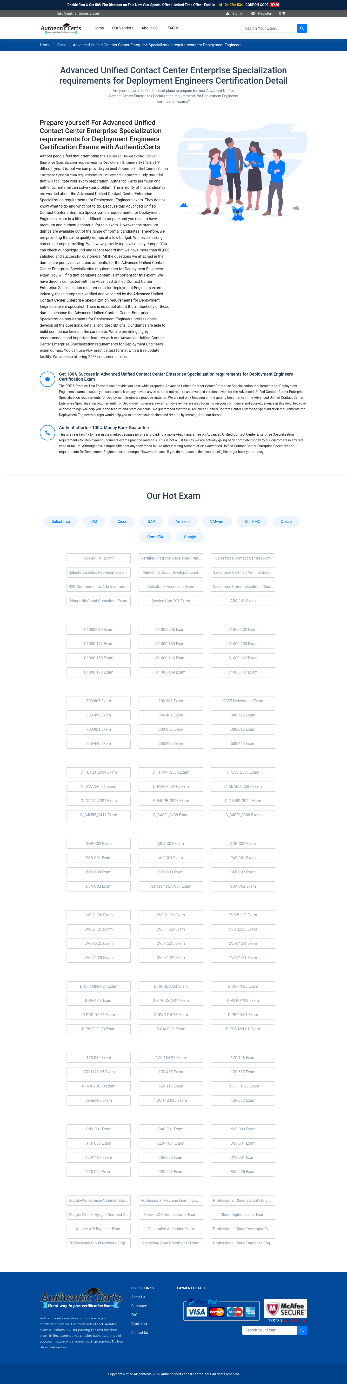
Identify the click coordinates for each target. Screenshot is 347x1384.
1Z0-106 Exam (243, 1057)
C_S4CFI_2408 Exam (171, 815)
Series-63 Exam (98, 1100)
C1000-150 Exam (98, 658)
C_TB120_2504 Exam (98, 772)
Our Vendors (122, 28)
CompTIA (155, 537)
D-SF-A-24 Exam (98, 1000)
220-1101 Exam (170, 1143)
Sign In (234, 13)
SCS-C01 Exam (99, 858)
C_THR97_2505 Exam (170, 772)
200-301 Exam (171, 701)
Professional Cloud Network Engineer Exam (100, 1243)
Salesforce (61, 521)
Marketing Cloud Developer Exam (170, 572)
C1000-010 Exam (98, 629)
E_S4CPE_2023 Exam (171, 800)
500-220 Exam (171, 743)
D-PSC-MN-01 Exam (243, 1029)
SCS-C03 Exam (171, 872)
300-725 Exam (243, 715)
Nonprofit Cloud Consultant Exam (98, 601)
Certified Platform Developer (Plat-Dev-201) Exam (172, 558)
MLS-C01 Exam (171, 843)
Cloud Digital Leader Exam (243, 1214)
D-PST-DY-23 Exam (243, 1000)
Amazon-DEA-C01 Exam (170, 886)
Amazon (182, 521)
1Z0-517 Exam (243, 1072)
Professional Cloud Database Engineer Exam (244, 1243)
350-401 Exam (171, 715)
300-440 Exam (98, 743)
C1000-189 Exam (171, 672)
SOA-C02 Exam (243, 886)
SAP (151, 521)
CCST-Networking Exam (243, 701)
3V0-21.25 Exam (99, 929)
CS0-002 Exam (170, 1171)
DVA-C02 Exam (99, 886)
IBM (93, 521)
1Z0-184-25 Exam (171, 1057)
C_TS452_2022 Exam (243, 800)
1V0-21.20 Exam (99, 915)
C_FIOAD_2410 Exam (171, 786)
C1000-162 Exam (243, 658)
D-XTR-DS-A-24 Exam (171, 1000)
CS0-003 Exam (170, 1157)
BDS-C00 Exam (99, 872)
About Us (138, 1297)
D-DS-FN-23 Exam (243, 986)
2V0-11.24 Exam (171, 929)
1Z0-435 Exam (171, 1072)
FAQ (134, 1315)
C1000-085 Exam (171, 629)
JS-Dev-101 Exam (99, 558)
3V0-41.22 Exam (171, 957)
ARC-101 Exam (243, 601)
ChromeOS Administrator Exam (170, 1214)
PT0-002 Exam (98, 1171)
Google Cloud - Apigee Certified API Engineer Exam (100, 1214)
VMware (217, 521)
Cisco (62, 45)
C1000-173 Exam (98, 672)
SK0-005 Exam (243, 1171)
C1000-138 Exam (243, 643)
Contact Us (139, 1333)
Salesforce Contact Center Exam (243, 558)
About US (150, 28)
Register (261, 13)
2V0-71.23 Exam (99, 957)
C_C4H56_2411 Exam (98, 815)
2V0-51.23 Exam (243, 915)
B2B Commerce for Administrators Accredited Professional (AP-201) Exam (100, 586)
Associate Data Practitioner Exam (171, 1243)
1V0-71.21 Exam (243, 957)
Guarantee (139, 1306)
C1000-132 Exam (243, 629)
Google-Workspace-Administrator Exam (100, 1200)
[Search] (269, 28)
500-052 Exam (171, 729)
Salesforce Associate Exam (170, 586)
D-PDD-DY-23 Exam (98, 1015)
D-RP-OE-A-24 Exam (171, 986)
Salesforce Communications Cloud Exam (244, 586)
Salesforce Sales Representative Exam (100, 572)
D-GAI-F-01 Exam (170, 1029)
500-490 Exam (98, 715)
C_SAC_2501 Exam (243, 772)
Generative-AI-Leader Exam (171, 1229)
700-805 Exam (98, 701)
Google (190, 537)
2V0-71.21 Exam (243, 943)
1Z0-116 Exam (171, 1086)
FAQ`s (173, 28)
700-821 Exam (98, 729)
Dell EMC (252, 521)
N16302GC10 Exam (98, 1086)
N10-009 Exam (243, 1129)
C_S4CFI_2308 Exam (243, 815)
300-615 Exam (243, 729)
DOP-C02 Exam (99, 843)
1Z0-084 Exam (98, 1057)
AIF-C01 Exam (171, 858)
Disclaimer (139, 1324)
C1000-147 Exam (243, 672)
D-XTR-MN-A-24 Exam (98, 986)
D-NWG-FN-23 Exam (171, 1015)
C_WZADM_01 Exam (98, 786)
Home (98, 28)
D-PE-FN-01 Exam (243, 1015)
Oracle (286, 521)
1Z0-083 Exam (243, 1100)
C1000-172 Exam (98, 643)
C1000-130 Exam (171, 643)
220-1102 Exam (98, 1157)
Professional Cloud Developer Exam (243, 1229)
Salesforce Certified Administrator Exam (244, 572)
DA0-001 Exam (171, 1129)
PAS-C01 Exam (243, 858)
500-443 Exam (243, 743)
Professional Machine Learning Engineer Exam (172, 1200)
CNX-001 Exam (99, 1129)
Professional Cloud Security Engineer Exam (244, 1200)
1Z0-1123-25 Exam (171, 1100)
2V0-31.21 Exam (171, 915)
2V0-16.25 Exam (99, 943)
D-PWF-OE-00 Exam (98, 1029)
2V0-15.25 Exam (171, 943)
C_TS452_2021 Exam (98, 800)
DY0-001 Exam (243, 1157)
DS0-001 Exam (242, 1143)
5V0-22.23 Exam (243, 929)
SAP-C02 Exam (243, 843)
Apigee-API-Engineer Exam (98, 1229)
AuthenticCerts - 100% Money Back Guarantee (104, 427)
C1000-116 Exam (171, 658)
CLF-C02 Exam (242, 872)
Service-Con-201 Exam (171, 601)
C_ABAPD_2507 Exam (243, 786)
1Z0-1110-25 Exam (243, 1086)
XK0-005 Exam (98, 1143)
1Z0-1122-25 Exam (98, 1072)
